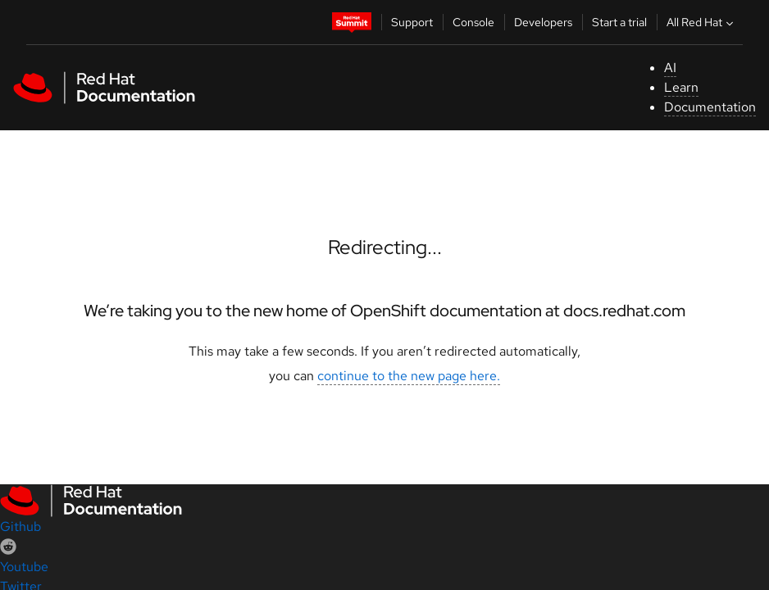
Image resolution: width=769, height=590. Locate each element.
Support (412, 22)
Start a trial (619, 22)
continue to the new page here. (408, 375)
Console (473, 22)
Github (20, 526)
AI (670, 67)
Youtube (24, 566)
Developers (543, 22)
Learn (681, 87)
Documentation (710, 107)
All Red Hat (702, 22)
